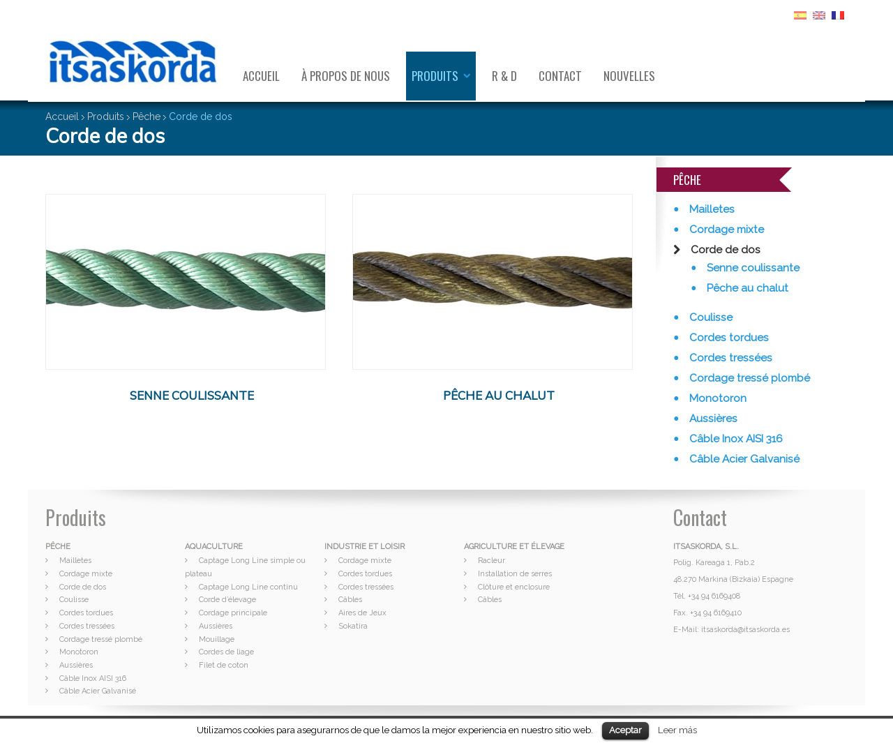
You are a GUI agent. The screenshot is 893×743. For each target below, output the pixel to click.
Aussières (711, 418)
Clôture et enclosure (514, 587)
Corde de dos (724, 249)
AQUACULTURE (214, 546)
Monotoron (716, 398)
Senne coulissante (752, 268)
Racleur (491, 560)
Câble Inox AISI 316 (734, 439)
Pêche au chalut (746, 288)
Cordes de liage (226, 651)
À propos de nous (345, 75)
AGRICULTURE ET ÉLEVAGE (514, 546)
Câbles (350, 599)
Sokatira (353, 626)
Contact (560, 75)
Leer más (677, 729)
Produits (435, 75)
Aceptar (625, 730)
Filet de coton (223, 665)
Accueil (261, 75)
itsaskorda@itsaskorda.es (745, 629)
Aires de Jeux (362, 612)
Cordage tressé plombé (748, 378)
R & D (504, 75)
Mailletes (710, 209)
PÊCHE (57, 546)
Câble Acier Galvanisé (743, 459)
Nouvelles (629, 75)
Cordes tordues (727, 337)
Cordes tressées (729, 358)
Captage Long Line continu (248, 587)
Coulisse (709, 317)
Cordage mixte (725, 229)
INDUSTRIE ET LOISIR (364, 546)
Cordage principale (233, 612)
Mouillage (216, 639)
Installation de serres (515, 573)
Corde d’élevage (227, 599)
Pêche (146, 116)
